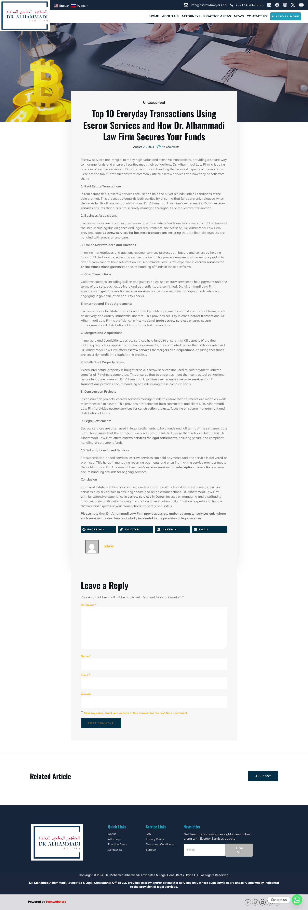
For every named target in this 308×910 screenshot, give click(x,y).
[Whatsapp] (297, 899)
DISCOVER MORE (285, 16)
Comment (88, 605)
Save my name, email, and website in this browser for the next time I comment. (136, 713)
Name (86, 656)
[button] (98, 529)
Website (86, 694)
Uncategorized (154, 102)
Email (85, 675)
